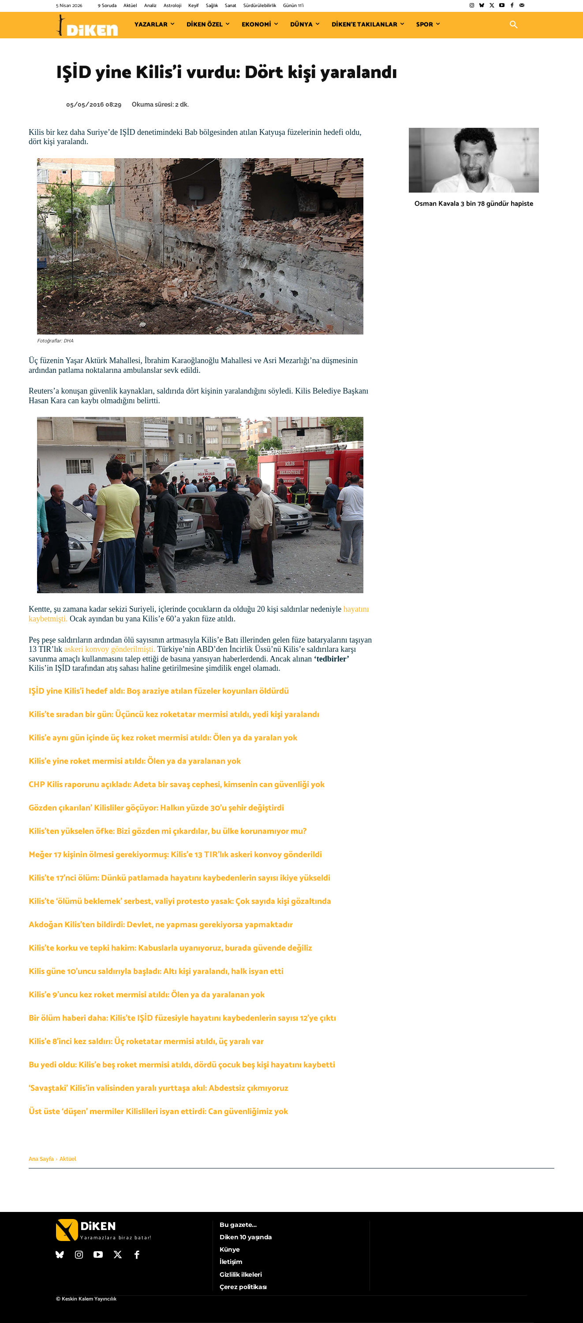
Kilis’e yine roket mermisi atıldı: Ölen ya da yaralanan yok (135, 761)
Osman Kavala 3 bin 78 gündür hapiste (474, 204)
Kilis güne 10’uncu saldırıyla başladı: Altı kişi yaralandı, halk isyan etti (156, 971)
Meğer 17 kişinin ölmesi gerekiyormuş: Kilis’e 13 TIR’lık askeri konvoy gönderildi (175, 855)
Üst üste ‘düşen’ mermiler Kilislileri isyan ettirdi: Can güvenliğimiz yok (158, 1112)
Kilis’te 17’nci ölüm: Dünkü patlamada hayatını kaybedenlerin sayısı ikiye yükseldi (179, 878)
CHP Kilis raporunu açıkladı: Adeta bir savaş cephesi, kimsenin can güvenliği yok (177, 785)
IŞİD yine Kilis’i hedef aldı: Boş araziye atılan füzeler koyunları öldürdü (159, 691)
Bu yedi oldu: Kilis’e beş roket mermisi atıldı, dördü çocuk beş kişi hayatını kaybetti (182, 1065)
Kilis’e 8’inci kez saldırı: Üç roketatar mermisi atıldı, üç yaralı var (146, 1041)
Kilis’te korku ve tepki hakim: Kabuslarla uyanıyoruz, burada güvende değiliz (170, 948)
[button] (514, 25)
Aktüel (68, 1159)
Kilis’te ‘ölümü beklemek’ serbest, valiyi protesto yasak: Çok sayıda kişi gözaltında (180, 901)
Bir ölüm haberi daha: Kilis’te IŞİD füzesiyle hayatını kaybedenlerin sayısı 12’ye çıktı (182, 1018)
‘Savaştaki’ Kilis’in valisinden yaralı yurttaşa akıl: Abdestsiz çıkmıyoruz (158, 1088)
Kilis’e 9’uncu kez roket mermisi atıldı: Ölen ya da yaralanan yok (147, 995)
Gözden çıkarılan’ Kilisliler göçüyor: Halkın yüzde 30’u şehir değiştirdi (156, 808)
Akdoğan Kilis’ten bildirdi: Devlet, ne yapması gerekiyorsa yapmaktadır (161, 925)
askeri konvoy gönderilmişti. (109, 649)
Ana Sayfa (41, 1159)
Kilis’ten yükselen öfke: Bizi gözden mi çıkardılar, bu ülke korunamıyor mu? (168, 831)
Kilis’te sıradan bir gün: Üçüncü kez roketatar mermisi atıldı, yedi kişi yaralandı (174, 714)
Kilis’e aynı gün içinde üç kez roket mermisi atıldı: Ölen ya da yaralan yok (163, 738)
